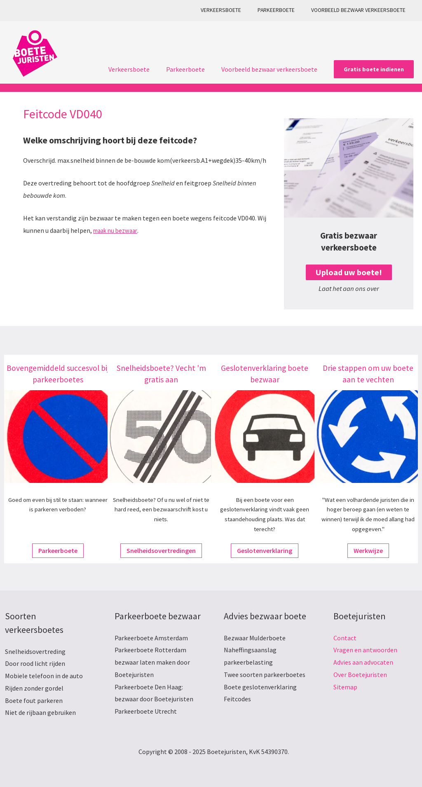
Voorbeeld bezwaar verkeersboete (361, 10)
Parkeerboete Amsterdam (151, 638)
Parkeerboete (283, 10)
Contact (344, 638)
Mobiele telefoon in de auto (44, 676)
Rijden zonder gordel (34, 688)
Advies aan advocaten (363, 662)
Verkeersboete (234, 10)
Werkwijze (368, 550)
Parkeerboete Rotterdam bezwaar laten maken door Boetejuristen (152, 662)
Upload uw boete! (349, 272)
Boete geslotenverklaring (260, 687)
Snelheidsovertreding (35, 651)
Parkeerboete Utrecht (146, 711)
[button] (374, 69)
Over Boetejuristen (360, 674)
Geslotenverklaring (264, 550)
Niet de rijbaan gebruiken (40, 712)
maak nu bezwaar (117, 230)
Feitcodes (237, 699)
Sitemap (345, 687)
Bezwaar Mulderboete (255, 638)
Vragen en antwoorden (365, 650)
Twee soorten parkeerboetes (264, 674)
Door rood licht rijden (35, 663)
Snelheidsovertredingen (161, 550)
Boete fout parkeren (34, 700)
